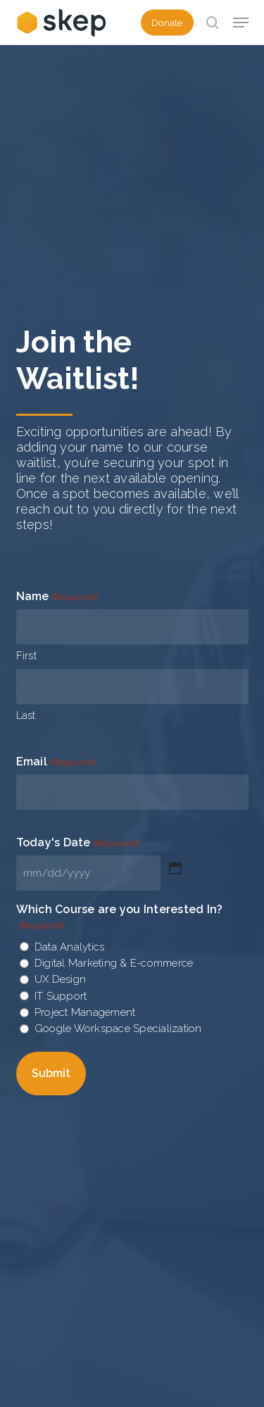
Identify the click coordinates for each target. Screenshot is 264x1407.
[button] (241, 22)
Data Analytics (69, 947)
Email (55, 762)
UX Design (60, 979)
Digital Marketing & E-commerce (114, 963)
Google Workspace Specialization (118, 1028)
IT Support (60, 996)
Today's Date (77, 843)
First (26, 655)
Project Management (85, 1012)
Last (26, 715)
